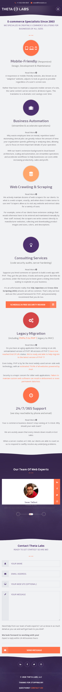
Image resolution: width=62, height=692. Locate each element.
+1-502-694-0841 (23, 3)
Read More (31, 72)
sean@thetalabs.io (40, 3)
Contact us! (37, 688)
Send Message (22, 650)
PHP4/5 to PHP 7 (28, 338)
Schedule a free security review (33, 304)
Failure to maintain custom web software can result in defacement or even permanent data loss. (31, 378)
